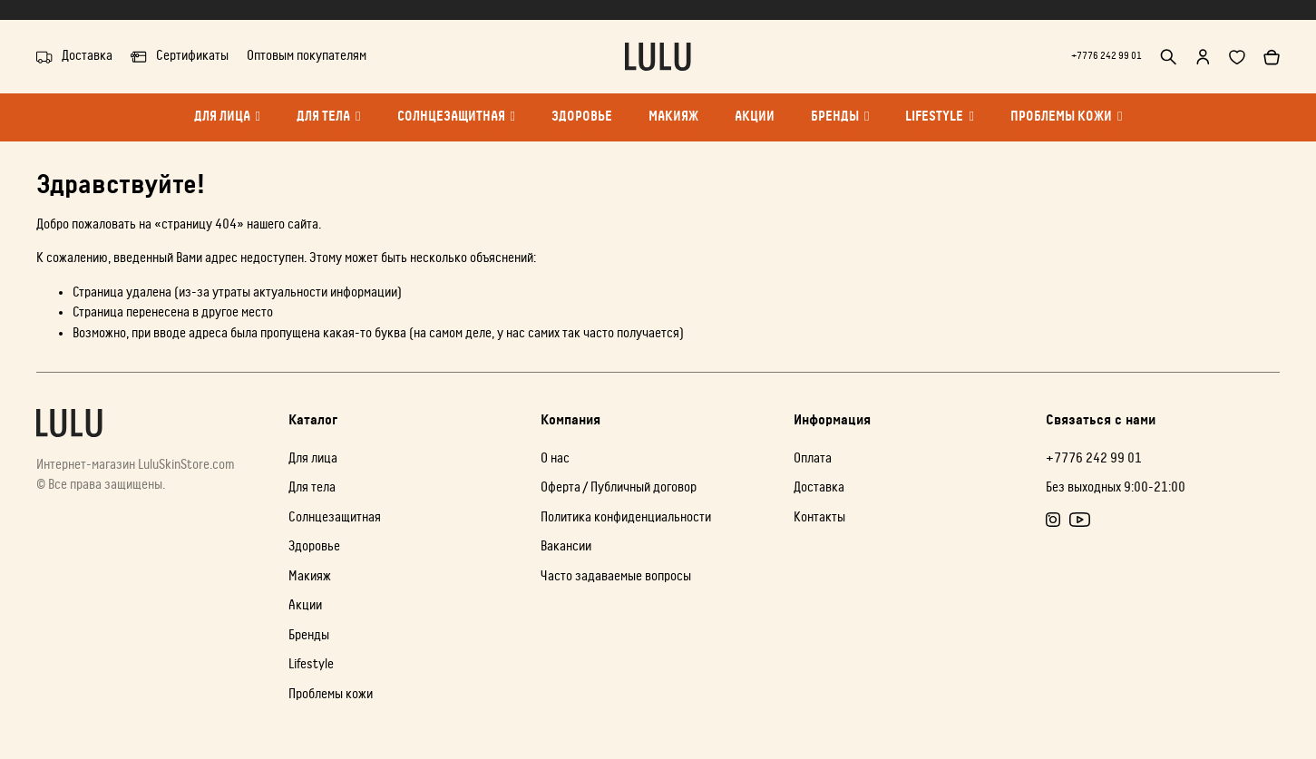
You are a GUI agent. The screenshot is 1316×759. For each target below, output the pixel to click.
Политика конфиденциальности (626, 517)
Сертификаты (180, 57)
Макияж (673, 125)
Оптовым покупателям (306, 56)
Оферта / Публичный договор (619, 487)
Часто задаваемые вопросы (616, 576)
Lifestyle (939, 125)
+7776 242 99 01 (1094, 56)
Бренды (840, 125)
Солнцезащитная (456, 125)
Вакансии (566, 546)
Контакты (819, 517)
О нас (555, 458)
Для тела (328, 125)
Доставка (74, 57)
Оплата (813, 458)
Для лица (227, 125)
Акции (755, 125)
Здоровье (581, 125)
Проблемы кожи (1066, 125)
